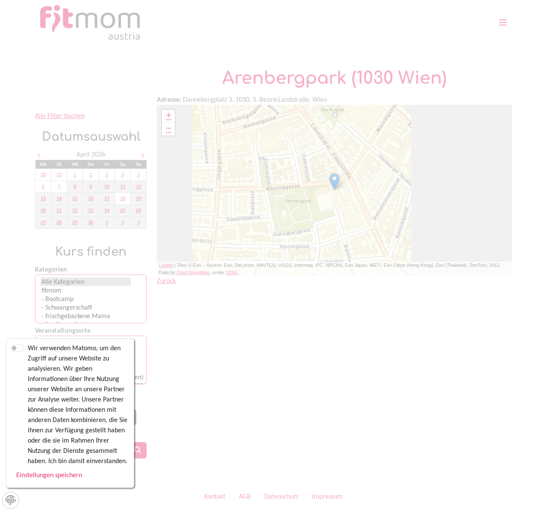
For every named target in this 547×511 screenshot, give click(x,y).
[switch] (17, 348)
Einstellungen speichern (49, 475)
